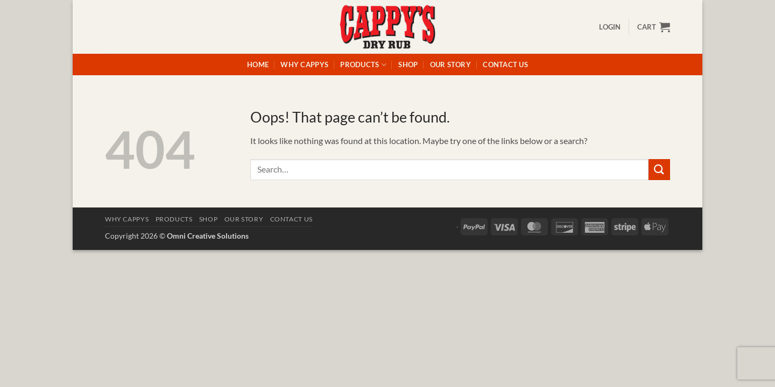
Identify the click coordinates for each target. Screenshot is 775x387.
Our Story (450, 64)
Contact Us (505, 64)
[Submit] (659, 169)
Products (363, 65)
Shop (408, 64)
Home (258, 64)
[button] (610, 27)
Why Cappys (304, 64)
